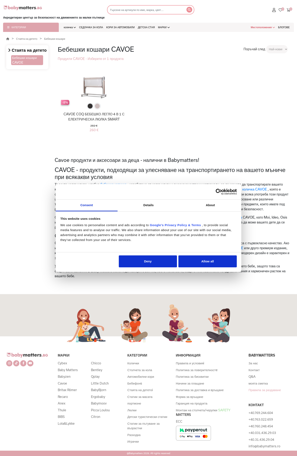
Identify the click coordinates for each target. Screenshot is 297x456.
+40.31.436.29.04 (261, 439)
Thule (62, 410)
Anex (61, 403)
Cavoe (62, 383)
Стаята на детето (26, 38)
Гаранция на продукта (191, 403)
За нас (253, 363)
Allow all (207, 261)
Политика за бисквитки (192, 376)
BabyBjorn (98, 390)
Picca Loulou (100, 410)
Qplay (95, 376)
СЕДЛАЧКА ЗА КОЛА (91, 27)
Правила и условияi (190, 363)
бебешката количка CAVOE (246, 189)
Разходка (134, 435)
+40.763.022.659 (261, 419)
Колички (133, 363)
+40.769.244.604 (261, 413)
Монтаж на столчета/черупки (203, 412)
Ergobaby (98, 397)
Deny (148, 261)
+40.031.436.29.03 (262, 433)
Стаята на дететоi (140, 390)
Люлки (132, 410)
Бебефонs (134, 383)
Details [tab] (148, 205)
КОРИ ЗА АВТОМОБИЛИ (120, 27)
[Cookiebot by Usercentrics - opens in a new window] (219, 192)
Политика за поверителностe (197, 370)
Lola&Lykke (66, 423)
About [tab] (210, 205)
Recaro (63, 397)
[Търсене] (145, 9)
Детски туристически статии (147, 417)
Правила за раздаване (265, 390)
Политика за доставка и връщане (200, 390)
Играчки (133, 441)
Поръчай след (254, 49)
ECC (179, 421)
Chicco (96, 363)
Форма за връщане (189, 397)
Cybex (62, 363)
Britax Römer (67, 390)
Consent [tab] (86, 205)
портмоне (134, 403)
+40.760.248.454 (261, 426)
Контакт (254, 370)
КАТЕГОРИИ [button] (16, 27)
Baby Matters (68, 370)
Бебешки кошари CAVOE (24, 60)
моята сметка (258, 383)
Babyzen (64, 376)
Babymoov (99, 403)
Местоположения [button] (263, 27)
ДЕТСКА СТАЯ (146, 27)
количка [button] (70, 27)
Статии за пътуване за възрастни (143, 426)
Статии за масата (140, 397)
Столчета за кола (139, 370)
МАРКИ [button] (164, 27)
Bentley (96, 370)
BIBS (61, 417)
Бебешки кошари (54, 38)
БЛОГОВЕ (284, 27)
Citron (95, 417)
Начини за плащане (190, 383)
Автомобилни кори (140, 376)
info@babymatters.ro (264, 446)
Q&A (252, 376)
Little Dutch (100, 383)
